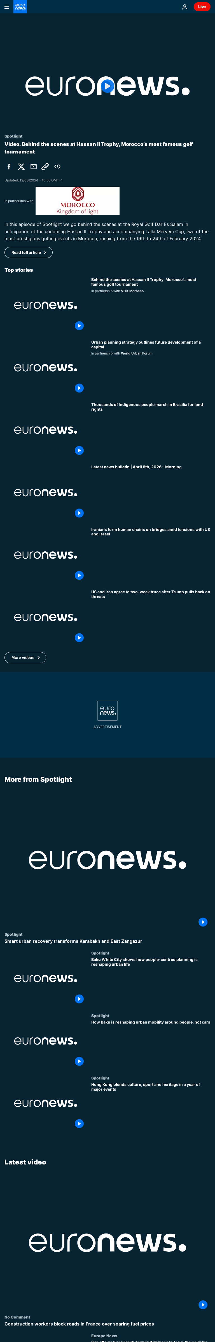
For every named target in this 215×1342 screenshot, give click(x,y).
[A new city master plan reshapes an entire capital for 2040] (151, 368)
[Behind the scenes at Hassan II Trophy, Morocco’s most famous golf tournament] (151, 305)
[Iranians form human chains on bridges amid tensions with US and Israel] (151, 555)
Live (202, 6)
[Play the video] (107, 86)
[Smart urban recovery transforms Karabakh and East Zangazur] (107, 941)
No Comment (17, 1317)
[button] (25, 657)
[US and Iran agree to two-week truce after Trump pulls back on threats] (151, 617)
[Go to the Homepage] (20, 6)
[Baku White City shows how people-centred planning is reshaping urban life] (151, 982)
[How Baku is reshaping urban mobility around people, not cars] (151, 1044)
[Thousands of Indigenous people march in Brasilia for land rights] (151, 430)
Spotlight (13, 934)
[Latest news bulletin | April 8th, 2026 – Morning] (151, 492)
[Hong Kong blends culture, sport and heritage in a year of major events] (151, 1106)
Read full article (26, 252)
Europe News (104, 1335)
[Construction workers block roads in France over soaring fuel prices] (107, 1324)
